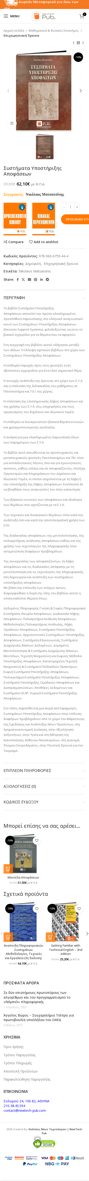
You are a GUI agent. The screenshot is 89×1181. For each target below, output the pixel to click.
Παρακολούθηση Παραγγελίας (27, 1079)
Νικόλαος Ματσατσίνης (45, 194)
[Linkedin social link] (41, 279)
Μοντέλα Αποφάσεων (23, 877)
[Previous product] (73, 43)
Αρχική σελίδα (14, 30)
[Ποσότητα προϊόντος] (70, 207)
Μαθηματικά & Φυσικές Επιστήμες (54, 30)
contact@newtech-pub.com (25, 1110)
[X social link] (23, 279)
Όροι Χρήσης (13, 1046)
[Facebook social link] (17, 279)
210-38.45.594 (14, 1105)
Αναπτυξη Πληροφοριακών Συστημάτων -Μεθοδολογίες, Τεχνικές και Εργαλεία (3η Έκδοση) (23, 952)
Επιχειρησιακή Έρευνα (21, 35)
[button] (8, 869)
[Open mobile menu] (11, 16)
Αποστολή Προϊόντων (21, 1071)
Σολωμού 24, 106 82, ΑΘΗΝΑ (26, 1101)
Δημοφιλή (33, 263)
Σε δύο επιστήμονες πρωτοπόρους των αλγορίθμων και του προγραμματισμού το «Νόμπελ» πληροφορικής (37, 997)
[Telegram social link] (47, 279)
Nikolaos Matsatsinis (35, 271)
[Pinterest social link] (36, 279)
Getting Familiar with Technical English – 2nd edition (65, 950)
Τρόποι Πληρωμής (18, 1063)
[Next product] (83, 43)
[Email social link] (29, 279)
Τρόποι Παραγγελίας (20, 1055)
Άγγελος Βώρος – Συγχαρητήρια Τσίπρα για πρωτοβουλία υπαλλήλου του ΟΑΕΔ (39, 1017)
